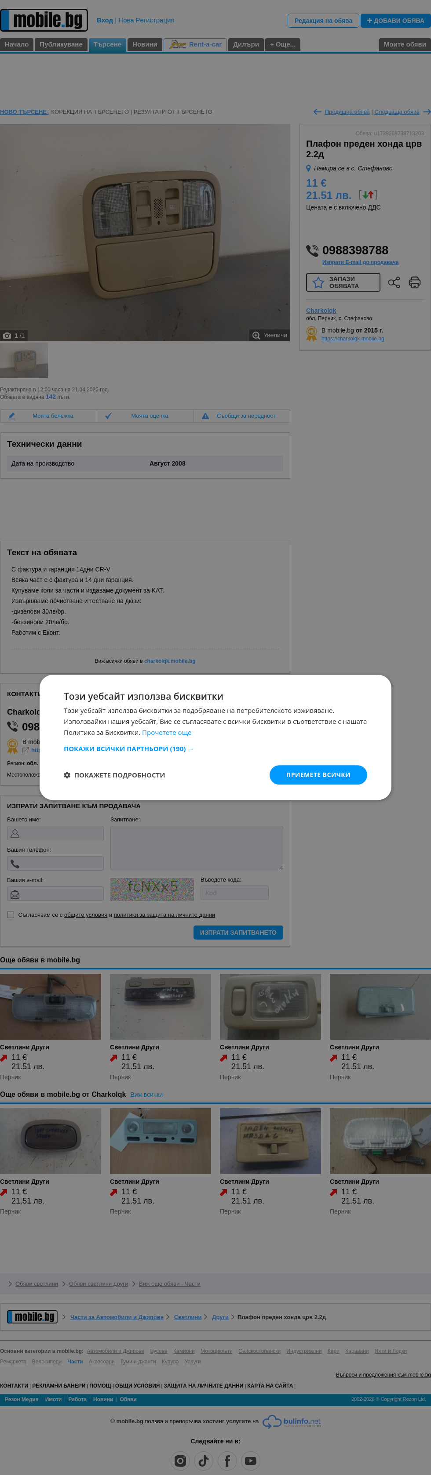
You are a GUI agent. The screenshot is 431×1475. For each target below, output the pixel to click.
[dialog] (215, 737)
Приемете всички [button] (318, 774)
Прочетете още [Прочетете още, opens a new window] (166, 732)
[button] (215, 748)
